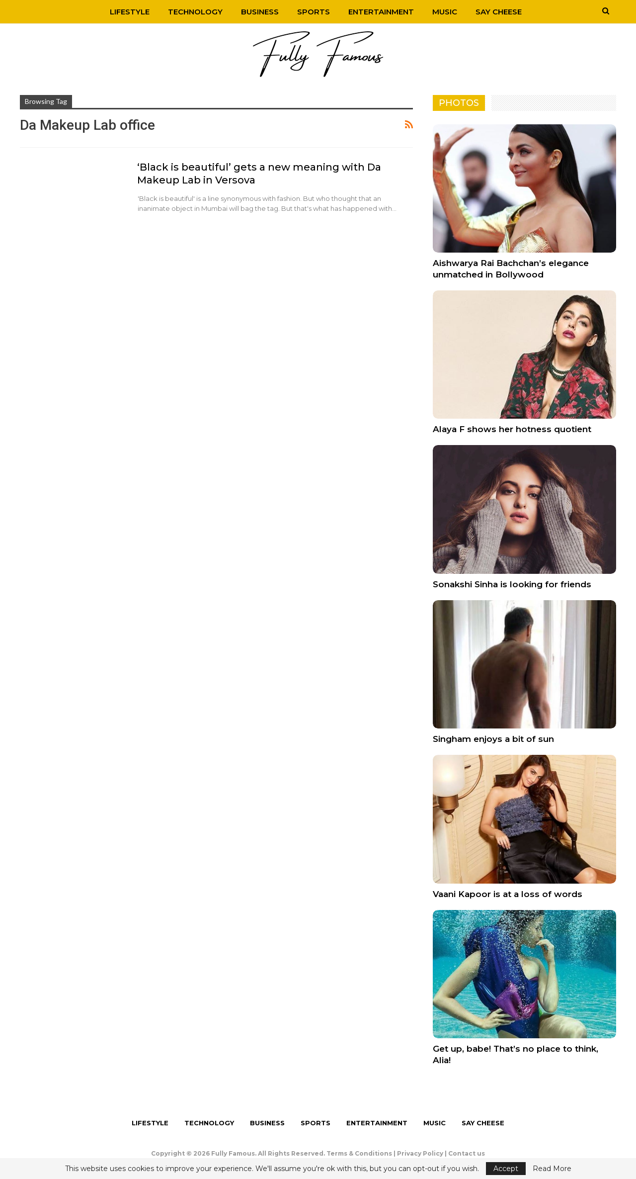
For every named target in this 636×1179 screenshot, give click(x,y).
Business (260, 11)
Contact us (466, 1153)
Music (444, 11)
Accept (505, 1168)
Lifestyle (130, 11)
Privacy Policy (420, 1153)
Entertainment (381, 11)
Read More (552, 1168)
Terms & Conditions (359, 1153)
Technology (195, 11)
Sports (313, 11)
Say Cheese (499, 11)
